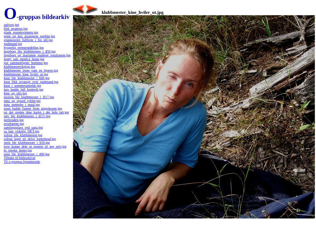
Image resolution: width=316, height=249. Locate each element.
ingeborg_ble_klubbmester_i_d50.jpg (30, 51)
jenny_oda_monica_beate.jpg (24, 59)
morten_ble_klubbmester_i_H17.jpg (29, 97)
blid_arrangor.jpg (16, 28)
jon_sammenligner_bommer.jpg (26, 63)
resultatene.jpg (14, 124)
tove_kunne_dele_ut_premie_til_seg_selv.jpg (35, 146)
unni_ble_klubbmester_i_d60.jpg (27, 154)
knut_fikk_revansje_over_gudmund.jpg (31, 82)
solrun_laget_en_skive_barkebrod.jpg (30, 139)
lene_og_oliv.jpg (15, 93)
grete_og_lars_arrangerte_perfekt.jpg (29, 36)
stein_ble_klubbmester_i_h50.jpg (27, 143)
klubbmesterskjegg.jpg (19, 66)
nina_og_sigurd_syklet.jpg (22, 101)
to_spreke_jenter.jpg (18, 150)
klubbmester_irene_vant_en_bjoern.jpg (31, 70)
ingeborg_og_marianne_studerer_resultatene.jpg (37, 55)
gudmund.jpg (13, 44)
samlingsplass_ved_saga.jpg (23, 127)
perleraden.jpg (14, 120)
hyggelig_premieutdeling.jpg (24, 47)
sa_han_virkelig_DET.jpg (21, 131)
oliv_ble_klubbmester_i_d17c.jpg (27, 116)
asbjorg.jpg (11, 25)
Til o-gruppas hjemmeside (22, 162)
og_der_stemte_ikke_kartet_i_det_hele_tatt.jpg (36, 112)
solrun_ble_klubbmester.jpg (23, 135)
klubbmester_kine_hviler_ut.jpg (26, 74)
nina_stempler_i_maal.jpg (22, 105)
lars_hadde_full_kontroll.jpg (23, 89)
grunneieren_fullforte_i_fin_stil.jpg (28, 40)
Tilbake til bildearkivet (19, 158)
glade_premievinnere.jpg (21, 32)
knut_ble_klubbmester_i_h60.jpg (27, 78)
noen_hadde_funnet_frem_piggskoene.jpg (33, 108)
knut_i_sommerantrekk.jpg (22, 85)
